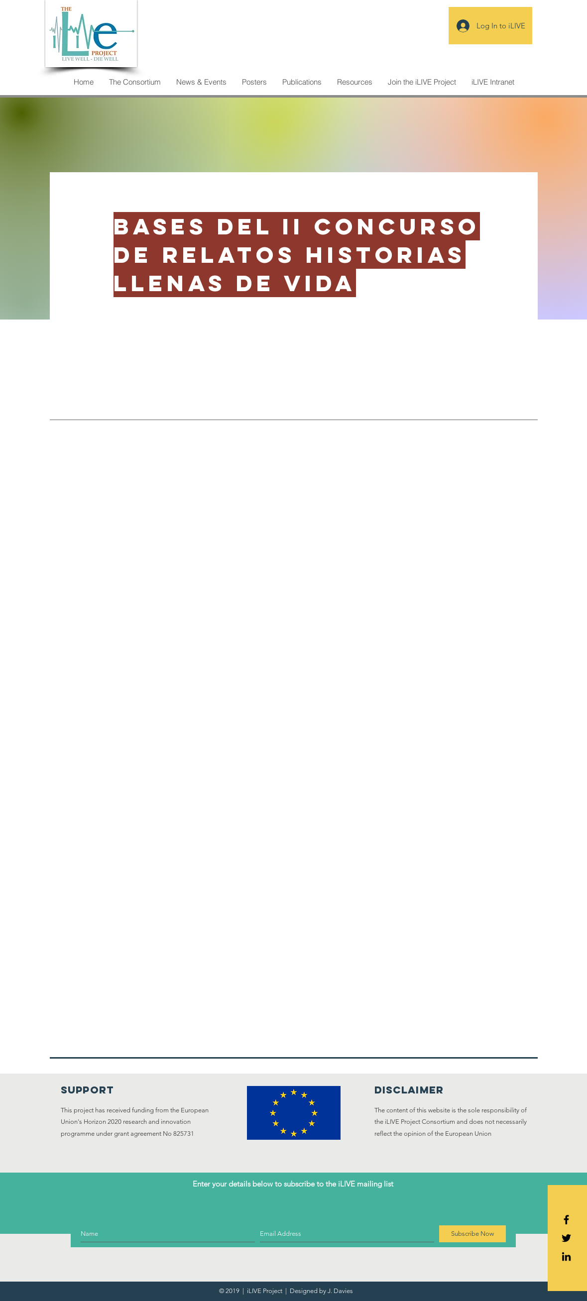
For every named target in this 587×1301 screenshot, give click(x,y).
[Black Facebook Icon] (566, 1219)
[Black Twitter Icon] (566, 1238)
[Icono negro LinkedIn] (566, 1256)
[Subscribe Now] (472, 1233)
